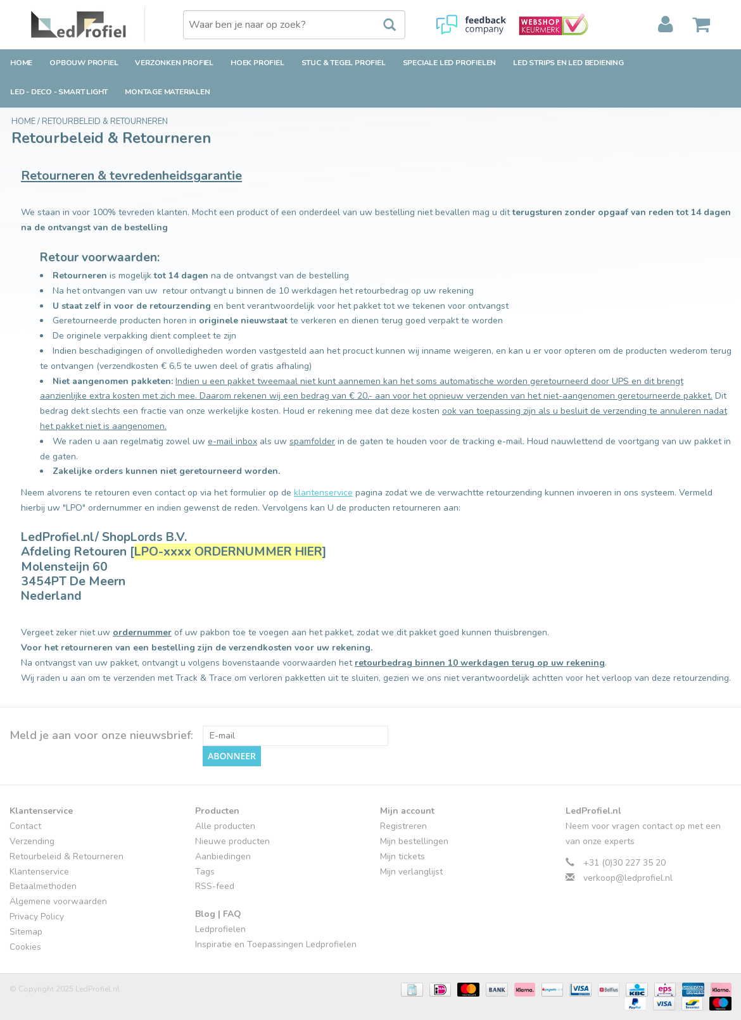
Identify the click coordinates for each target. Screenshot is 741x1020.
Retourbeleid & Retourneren (105, 121)
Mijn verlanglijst (411, 872)
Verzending (32, 841)
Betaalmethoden (43, 886)
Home (21, 63)
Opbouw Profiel (83, 63)
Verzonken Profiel (174, 63)
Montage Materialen (167, 92)
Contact (25, 826)
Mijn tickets (402, 856)
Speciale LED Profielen (450, 63)
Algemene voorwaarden (58, 901)
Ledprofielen (220, 929)
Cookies (25, 947)
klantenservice (323, 493)
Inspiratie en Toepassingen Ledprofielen (276, 944)
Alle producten (225, 826)
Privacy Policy (37, 917)
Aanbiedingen (223, 856)
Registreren (403, 826)
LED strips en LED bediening (568, 63)
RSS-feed (214, 886)
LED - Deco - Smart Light (59, 92)
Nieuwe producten (232, 841)
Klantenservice (39, 872)
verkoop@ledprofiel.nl (628, 878)
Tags (205, 872)
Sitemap (26, 932)
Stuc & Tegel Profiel (343, 63)
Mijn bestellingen (414, 841)
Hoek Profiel (257, 63)
